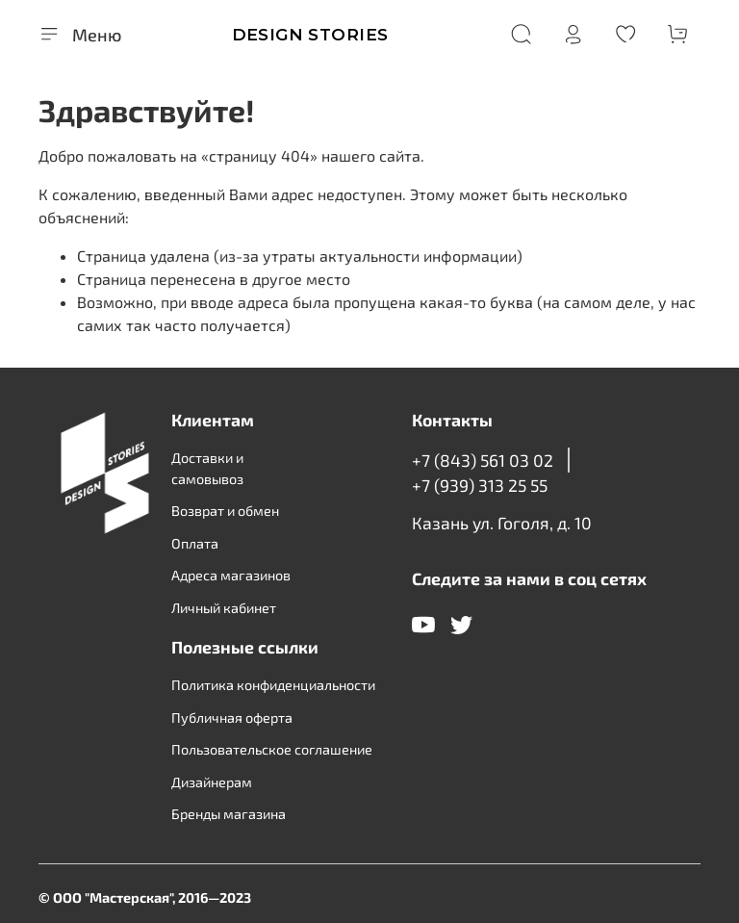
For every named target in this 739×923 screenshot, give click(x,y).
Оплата (194, 543)
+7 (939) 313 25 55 (480, 485)
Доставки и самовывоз (207, 468)
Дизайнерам (211, 782)
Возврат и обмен (225, 510)
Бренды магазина (228, 814)
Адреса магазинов (231, 575)
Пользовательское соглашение (271, 749)
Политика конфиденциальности (273, 685)
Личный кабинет (223, 608)
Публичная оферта (232, 717)
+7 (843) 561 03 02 (482, 460)
